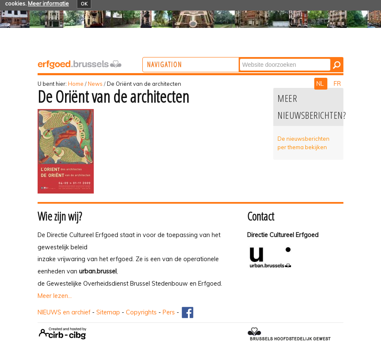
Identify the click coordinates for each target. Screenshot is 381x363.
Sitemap (108, 312)
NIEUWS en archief (64, 312)
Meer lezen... (55, 296)
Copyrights (141, 312)
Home (76, 83)
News (95, 83)
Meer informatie (48, 3)
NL (320, 83)
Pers (169, 312)
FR (337, 83)
